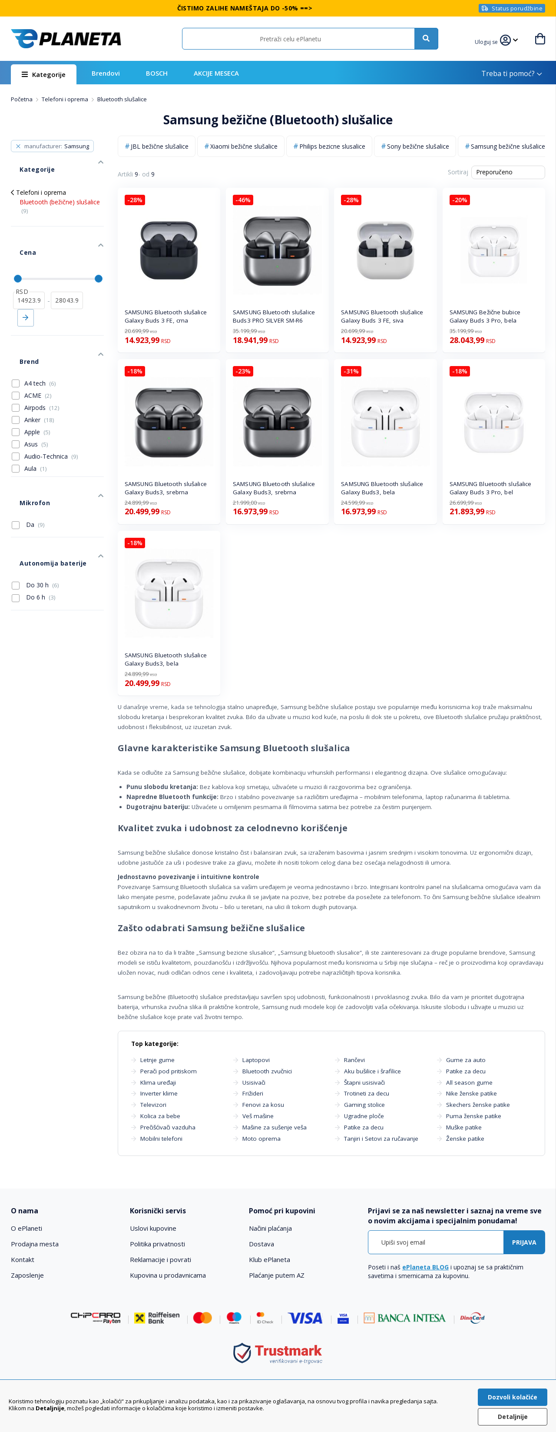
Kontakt (22, 1259)
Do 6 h (34, 527)
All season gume (469, 1082)
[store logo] (66, 38)
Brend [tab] (20, 322)
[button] (491, 41)
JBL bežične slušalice (160, 146)
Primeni (25, 287)
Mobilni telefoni (161, 1138)
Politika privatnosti (157, 1243)
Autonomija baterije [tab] (42, 498)
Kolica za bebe (160, 1116)
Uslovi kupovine (153, 1228)
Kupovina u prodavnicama (168, 1275)
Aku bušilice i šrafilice (372, 1071)
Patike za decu (364, 1127)
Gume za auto (466, 1060)
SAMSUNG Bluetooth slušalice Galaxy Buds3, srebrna (166, 488)
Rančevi (354, 1060)
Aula (35, 425)
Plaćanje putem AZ (276, 1275)
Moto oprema (261, 1138)
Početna (22, 99)
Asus (36, 400)
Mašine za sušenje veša (274, 1127)
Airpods (42, 364)
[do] (67, 270)
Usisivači (253, 1082)
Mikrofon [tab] (25, 450)
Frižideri (252, 1093)
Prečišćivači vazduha (167, 1127)
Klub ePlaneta (269, 1259)
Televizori (153, 1105)
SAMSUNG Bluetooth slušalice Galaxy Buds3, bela (382, 488)
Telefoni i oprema (65, 99)
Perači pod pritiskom (168, 1071)
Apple (37, 388)
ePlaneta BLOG (425, 1267)
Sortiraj (458, 172)
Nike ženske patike (471, 1093)
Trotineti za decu (366, 1093)
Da (28, 468)
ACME (38, 352)
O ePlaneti (26, 1228)
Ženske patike (465, 1138)
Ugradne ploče (364, 1116)
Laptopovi (256, 1060)
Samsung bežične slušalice (508, 146)
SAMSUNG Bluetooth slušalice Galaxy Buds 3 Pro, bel (491, 488)
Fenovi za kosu (263, 1105)
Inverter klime (159, 1093)
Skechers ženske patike (478, 1105)
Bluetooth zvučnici (267, 1071)
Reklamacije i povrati (160, 1259)
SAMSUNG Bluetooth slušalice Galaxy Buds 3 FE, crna (166, 316)
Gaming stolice (364, 1105)
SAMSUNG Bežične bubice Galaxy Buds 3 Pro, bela (485, 316)
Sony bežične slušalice (418, 146)
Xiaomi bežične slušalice (244, 146)
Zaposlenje (27, 1275)
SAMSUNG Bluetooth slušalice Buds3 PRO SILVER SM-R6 (274, 316)
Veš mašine (258, 1116)
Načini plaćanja (270, 1228)
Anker (39, 376)
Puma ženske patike (473, 1116)
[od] (29, 270)
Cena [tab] (18, 230)
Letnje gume (157, 1060)
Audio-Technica (51, 413)
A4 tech (40, 340)
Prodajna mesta (35, 1243)
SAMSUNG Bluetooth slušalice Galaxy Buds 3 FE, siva (382, 316)
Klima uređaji (158, 1082)
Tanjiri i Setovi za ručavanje (381, 1138)
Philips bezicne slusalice (332, 146)
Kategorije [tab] (27, 161)
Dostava (261, 1243)
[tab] (65, 1211)
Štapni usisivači (364, 1082)
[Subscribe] (524, 1242)
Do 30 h (35, 515)
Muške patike (464, 1127)
